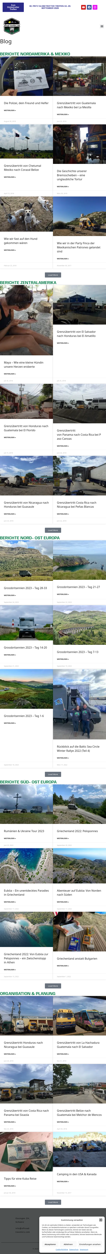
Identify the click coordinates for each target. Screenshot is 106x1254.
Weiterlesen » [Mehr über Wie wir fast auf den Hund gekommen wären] (10, 250)
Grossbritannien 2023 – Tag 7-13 (77, 652)
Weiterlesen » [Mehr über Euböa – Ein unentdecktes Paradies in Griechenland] (10, 902)
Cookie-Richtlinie (62, 1249)
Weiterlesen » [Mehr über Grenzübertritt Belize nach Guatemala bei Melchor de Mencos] (63, 1122)
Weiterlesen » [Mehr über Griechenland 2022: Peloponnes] (63, 838)
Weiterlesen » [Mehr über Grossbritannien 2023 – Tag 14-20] (10, 655)
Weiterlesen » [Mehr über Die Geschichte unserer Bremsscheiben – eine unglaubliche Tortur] (63, 186)
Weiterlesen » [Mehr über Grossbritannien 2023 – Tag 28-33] (10, 595)
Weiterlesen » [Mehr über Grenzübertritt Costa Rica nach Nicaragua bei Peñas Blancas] (63, 514)
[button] (100, 1220)
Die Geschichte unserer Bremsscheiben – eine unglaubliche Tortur (72, 175)
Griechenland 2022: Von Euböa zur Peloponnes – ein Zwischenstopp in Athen (26, 958)
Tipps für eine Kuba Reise (20, 1178)
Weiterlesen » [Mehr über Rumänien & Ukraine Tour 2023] (10, 838)
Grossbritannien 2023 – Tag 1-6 (24, 716)
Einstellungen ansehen (90, 1244)
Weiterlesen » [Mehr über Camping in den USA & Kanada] (63, 1181)
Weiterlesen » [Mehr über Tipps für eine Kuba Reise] (10, 1186)
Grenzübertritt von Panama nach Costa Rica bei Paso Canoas (79, 434)
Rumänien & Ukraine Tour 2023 (24, 831)
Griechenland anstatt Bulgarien (77, 958)
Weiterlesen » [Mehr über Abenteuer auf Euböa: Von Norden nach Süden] (63, 902)
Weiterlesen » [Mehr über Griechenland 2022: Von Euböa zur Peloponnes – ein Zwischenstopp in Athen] (10, 970)
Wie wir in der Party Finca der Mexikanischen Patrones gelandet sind (78, 247)
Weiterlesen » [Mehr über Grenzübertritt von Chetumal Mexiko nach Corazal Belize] (10, 177)
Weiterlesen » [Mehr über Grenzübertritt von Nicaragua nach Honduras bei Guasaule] (10, 514)
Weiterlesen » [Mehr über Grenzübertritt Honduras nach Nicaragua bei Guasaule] (10, 1054)
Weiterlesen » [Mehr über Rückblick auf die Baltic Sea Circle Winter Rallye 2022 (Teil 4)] (63, 758)
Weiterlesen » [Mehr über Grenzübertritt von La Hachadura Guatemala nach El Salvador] (63, 1054)
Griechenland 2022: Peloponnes (77, 831)
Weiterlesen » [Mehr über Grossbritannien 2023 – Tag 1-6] (10, 723)
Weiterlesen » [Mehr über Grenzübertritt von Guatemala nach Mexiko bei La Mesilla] (63, 114)
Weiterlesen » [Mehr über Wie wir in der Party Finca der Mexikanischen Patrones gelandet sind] (63, 259)
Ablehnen (68, 1244)
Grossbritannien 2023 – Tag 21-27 (78, 587)
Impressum (84, 1249)
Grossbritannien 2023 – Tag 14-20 (25, 647)
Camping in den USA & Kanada (76, 1174)
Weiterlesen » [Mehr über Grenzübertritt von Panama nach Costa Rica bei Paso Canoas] (63, 446)
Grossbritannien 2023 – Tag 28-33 (25, 588)
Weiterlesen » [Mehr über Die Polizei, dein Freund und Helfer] (10, 110)
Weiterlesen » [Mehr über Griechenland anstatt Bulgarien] (63, 966)
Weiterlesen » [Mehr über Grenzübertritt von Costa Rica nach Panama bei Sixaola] (10, 1122)
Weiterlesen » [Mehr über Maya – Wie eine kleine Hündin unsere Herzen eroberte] (10, 374)
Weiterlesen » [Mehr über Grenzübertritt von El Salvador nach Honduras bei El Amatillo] (63, 343)
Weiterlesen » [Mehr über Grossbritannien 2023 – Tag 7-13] (63, 659)
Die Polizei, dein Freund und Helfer (26, 103)
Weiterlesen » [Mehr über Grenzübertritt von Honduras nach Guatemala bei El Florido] (10, 437)
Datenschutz (74, 1249)
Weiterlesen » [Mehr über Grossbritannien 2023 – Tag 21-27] (63, 594)
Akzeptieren (50, 1244)
